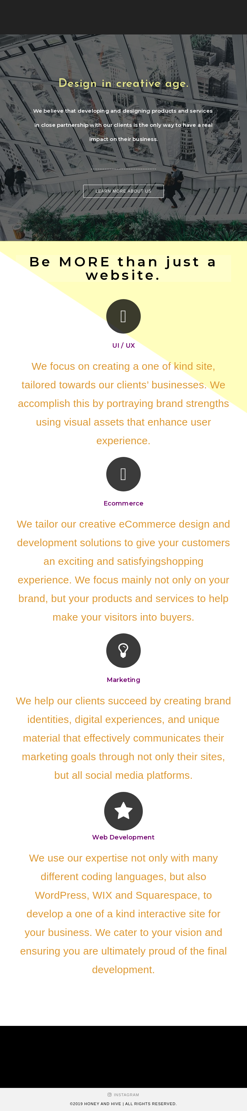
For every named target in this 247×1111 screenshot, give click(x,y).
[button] (123, 191)
